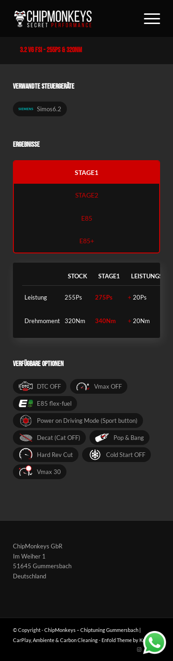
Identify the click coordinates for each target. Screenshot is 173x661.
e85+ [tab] (86, 241)
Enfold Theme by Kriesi (126, 640)
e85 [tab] (86, 218)
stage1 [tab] (86, 172)
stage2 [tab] (86, 195)
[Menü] (147, 18)
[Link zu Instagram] (139, 649)
